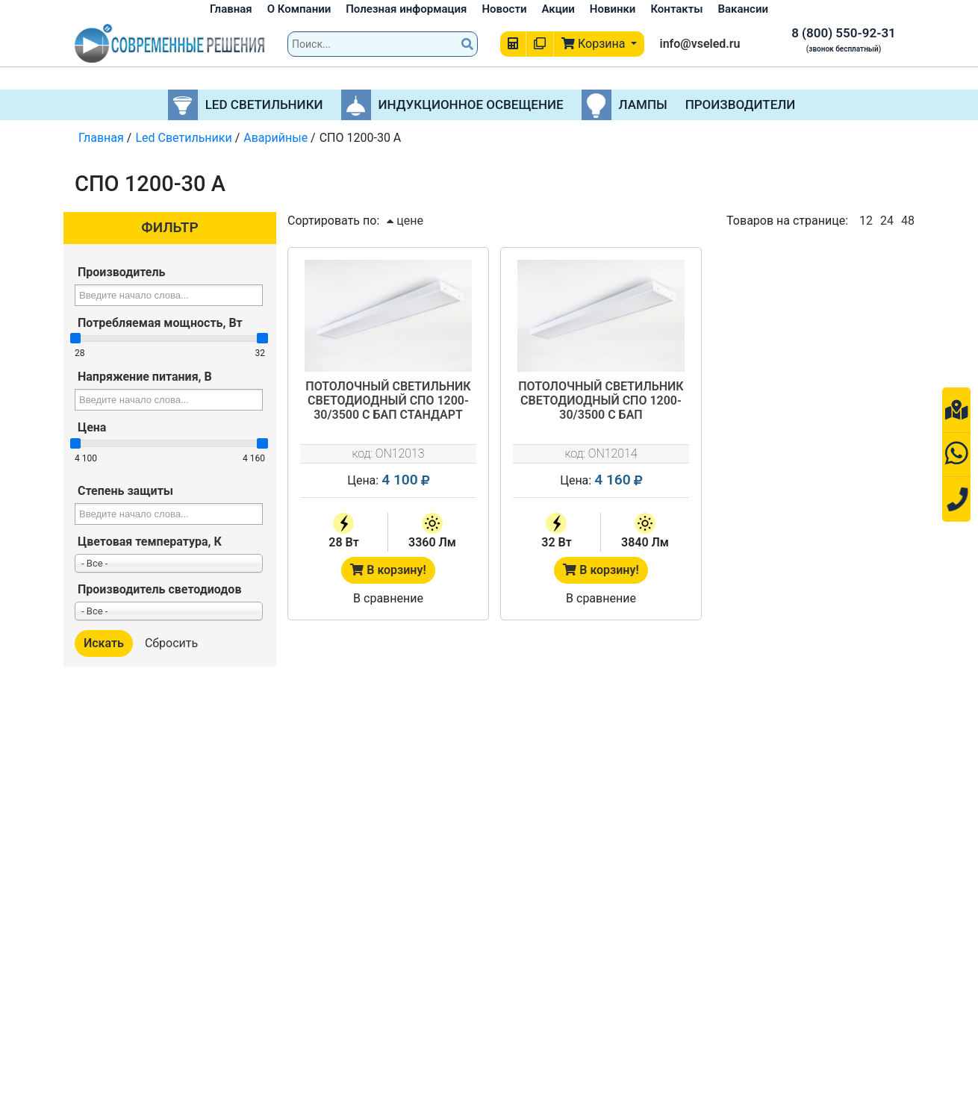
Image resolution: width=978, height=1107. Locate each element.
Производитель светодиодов (159, 589)
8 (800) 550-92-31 (843, 32)
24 (887, 220)
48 (908, 220)
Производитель (121, 272)
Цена (92, 427)
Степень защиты (125, 491)
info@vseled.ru (699, 44)
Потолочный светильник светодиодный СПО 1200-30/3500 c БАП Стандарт (387, 400)
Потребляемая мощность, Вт (160, 323)
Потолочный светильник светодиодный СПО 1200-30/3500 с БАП (600, 400)
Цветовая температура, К (150, 541)
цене (405, 220)
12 (866, 220)
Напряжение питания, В (145, 376)
